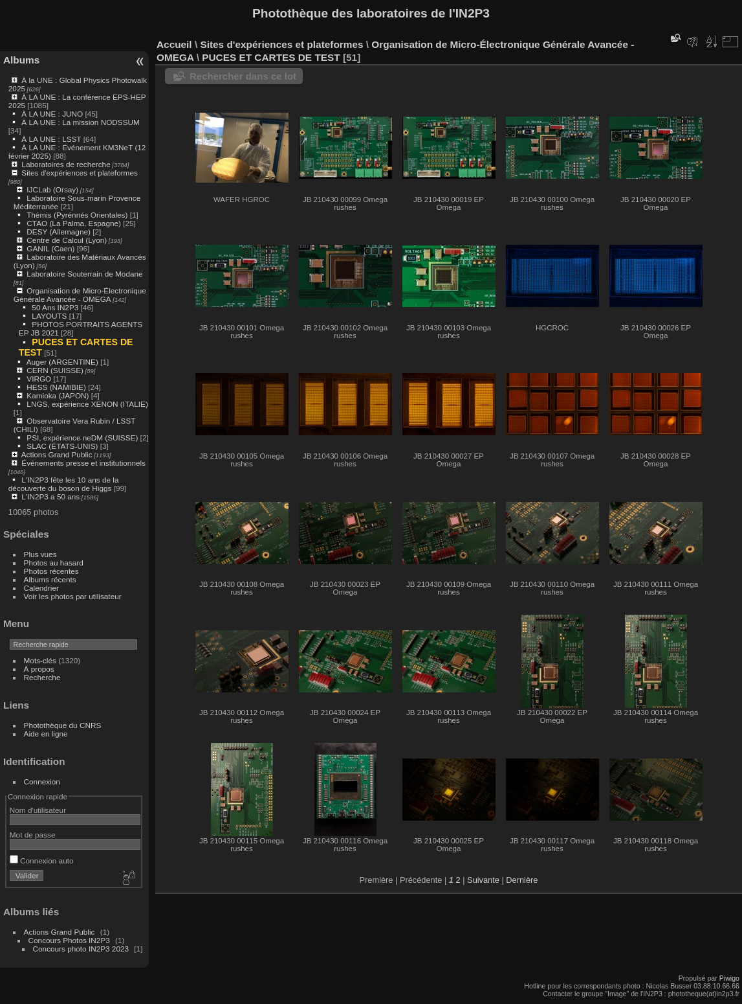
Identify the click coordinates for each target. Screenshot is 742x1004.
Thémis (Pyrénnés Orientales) (77, 215)
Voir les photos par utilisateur (73, 596)
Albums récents (50, 579)
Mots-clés (40, 660)
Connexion (42, 781)
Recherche (42, 677)
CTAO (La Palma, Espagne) (74, 223)
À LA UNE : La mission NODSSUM (80, 122)
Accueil (174, 44)
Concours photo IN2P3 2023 (81, 948)
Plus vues (40, 554)
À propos (39, 669)
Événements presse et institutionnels (83, 463)
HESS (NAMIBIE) (56, 387)
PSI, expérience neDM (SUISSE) (82, 437)
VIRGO (39, 378)
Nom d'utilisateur (38, 810)
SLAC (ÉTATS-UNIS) (62, 446)
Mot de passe (33, 834)
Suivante (483, 880)
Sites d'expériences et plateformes (79, 172)
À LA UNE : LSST (51, 139)
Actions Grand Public (57, 454)
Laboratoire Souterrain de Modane (84, 273)
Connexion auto (42, 860)
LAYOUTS (49, 316)
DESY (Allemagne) (59, 231)
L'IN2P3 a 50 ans (50, 496)
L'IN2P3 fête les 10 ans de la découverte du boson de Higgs (63, 483)
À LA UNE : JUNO (53, 113)
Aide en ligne (46, 733)
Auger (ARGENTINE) (62, 362)
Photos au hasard (53, 562)
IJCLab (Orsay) (52, 189)
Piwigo (729, 978)
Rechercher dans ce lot (243, 76)
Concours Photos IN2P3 (69, 940)
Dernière (522, 880)
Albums (21, 59)
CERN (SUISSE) (55, 370)
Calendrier (41, 588)
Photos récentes (51, 571)
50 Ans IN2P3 (56, 307)
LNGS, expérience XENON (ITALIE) (87, 404)
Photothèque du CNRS (63, 725)
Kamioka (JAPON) (58, 395)
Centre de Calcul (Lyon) (67, 240)
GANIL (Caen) (50, 248)
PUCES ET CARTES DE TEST (271, 57)
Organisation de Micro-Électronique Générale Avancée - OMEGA (80, 294)
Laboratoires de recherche (65, 164)
